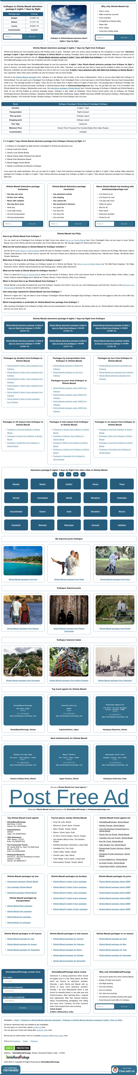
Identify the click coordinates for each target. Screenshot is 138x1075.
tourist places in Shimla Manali (27, 251)
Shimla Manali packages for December (115, 955)
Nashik (69, 498)
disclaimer (45, 1036)
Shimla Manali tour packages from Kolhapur (116, 372)
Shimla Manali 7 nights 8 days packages (70, 898)
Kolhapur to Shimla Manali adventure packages (41, 1020)
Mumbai (16, 484)
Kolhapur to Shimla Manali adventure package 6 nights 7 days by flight (92, 1020)
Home (16, 1020)
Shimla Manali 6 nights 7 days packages (70, 893)
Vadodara (122, 525)
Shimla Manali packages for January (68, 939)
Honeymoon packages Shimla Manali (22, 882)
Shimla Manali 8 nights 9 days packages (70, 904)
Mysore (122, 511)
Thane (122, 484)
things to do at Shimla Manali (89, 264)
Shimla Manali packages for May (112, 944)
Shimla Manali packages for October (68, 955)
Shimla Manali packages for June (113, 950)
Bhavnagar (69, 525)
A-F (61, 474)
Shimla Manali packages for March (67, 950)
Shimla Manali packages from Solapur (23, 629)
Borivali (16, 498)
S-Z (83, 474)
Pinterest (34, 1041)
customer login (42, 1030)
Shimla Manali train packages (19, 911)
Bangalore (95, 511)
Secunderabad (16, 511)
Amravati (95, 525)
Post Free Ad (69, 796)
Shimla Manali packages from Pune (115, 579)
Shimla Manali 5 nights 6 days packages (70, 887)
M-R (75, 474)
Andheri (69, 484)
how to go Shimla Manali (75, 240)
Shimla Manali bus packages (19, 917)
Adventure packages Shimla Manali (22, 893)
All (55, 474)
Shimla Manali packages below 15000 (114, 887)
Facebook (16, 1041)
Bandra (42, 484)
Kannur (42, 511)
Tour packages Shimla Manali (19, 887)
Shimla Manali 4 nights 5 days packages (70, 882)
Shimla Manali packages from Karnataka (23, 681)
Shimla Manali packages (26, 77)
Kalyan (95, 484)
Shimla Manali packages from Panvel (115, 629)
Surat (69, 511)
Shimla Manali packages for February (68, 944)
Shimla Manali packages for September (23, 950)
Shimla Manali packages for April (113, 939)
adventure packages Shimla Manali (65, 88)
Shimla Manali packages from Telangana (115, 681)
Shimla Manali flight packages (19, 906)
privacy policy (58, 1036)
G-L (68, 474)
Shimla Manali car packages (19, 923)
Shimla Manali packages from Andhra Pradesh (69, 681)
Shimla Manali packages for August (22, 944)
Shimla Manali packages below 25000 (114, 898)
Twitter (25, 1041)
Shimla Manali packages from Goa (23, 579)
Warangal (42, 525)
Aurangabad (42, 498)
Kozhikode (16, 525)
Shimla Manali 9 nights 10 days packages (70, 909)
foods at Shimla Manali (31, 274)
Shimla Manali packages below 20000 (114, 893)
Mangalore (95, 498)
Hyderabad (121, 498)
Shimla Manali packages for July (20, 939)
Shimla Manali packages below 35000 (114, 909)
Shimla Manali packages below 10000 (114, 882)
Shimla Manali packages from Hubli (69, 579)
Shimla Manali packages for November (69, 961)
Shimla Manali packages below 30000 (114, 904)
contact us (37, 1027)
